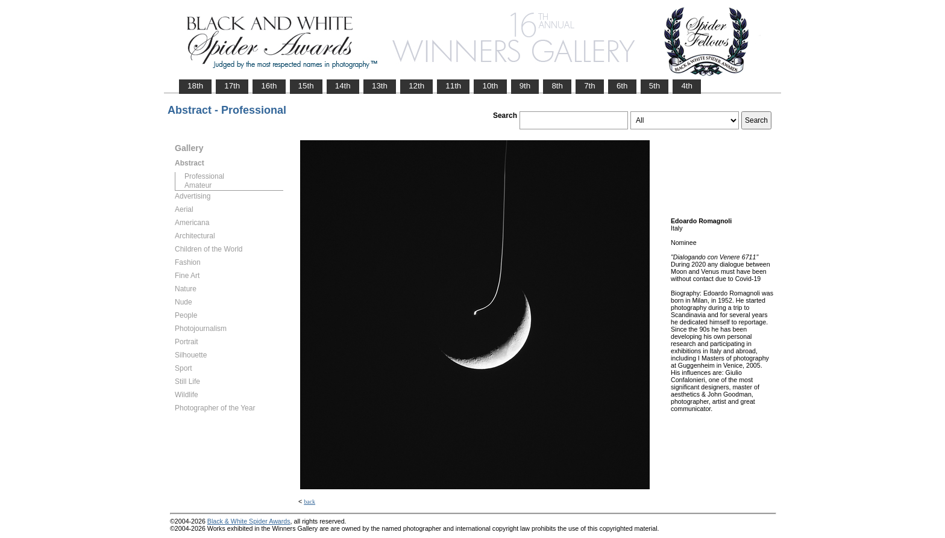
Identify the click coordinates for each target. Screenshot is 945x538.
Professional (204, 176)
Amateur (198, 185)
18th (195, 85)
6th (622, 85)
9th (525, 85)
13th (379, 85)
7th (589, 85)
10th (490, 85)
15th (306, 85)
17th (232, 85)
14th (342, 85)
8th (557, 85)
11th (453, 85)
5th (654, 85)
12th (416, 85)
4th (686, 85)
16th (268, 85)
